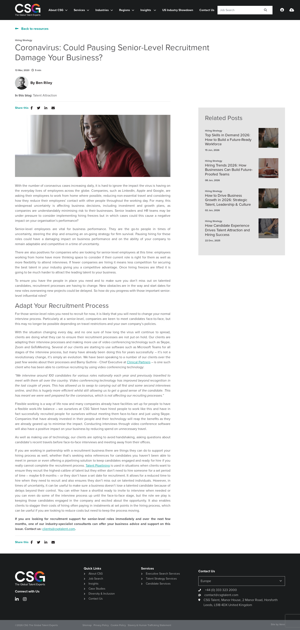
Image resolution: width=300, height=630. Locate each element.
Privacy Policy (101, 625)
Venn (282, 624)
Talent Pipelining (98, 465)
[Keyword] (238, 10)
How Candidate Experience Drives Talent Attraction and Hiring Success (227, 230)
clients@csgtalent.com (58, 528)
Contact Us (206, 10)
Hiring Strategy (23, 40)
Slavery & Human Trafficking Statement (149, 625)
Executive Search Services (163, 573)
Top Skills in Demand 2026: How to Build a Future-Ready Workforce (228, 140)
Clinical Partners (138, 362)
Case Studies (97, 588)
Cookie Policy (118, 625)
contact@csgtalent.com (221, 594)
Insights (146, 10)
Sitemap (87, 625)
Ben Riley (44, 82)
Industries (102, 10)
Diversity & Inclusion (102, 593)
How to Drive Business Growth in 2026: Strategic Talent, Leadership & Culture (228, 200)
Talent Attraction (45, 95)
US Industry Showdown (177, 10)
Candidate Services (158, 583)
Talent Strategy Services (161, 578)
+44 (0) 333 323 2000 (220, 589)
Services (79, 10)
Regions (124, 10)
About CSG (56, 10)
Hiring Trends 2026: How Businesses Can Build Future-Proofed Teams (228, 170)
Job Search (96, 578)
